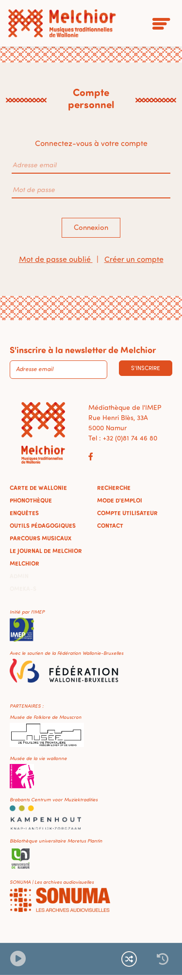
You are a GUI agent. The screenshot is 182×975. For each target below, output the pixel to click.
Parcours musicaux (40, 538)
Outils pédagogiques (43, 525)
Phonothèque (31, 500)
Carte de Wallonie (38, 487)
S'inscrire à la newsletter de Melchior (83, 350)
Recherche (114, 487)
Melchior (24, 563)
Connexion (91, 227)
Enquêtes (24, 513)
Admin (19, 576)
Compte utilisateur (127, 513)
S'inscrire (145, 368)
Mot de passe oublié (56, 259)
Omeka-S (23, 588)
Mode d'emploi (119, 500)
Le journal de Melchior (46, 550)
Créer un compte (134, 259)
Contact (110, 525)
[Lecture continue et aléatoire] (129, 959)
